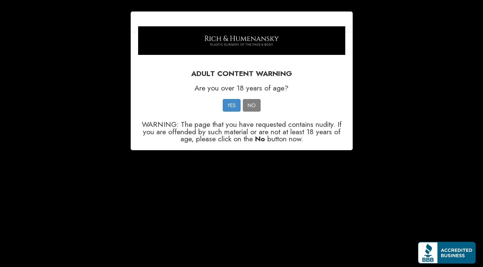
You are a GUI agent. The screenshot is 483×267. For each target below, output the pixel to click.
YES (232, 105)
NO (252, 105)
